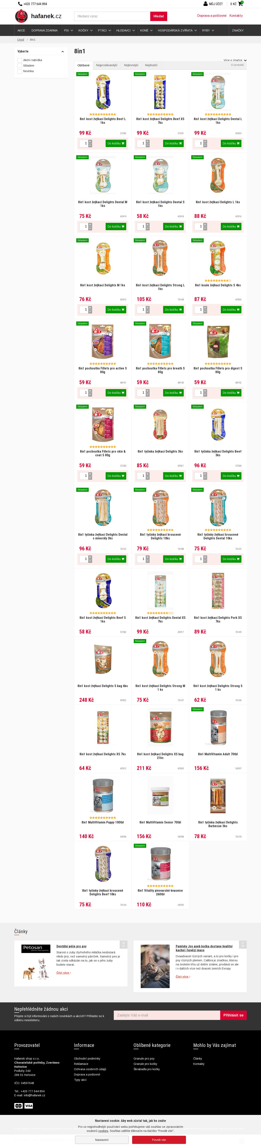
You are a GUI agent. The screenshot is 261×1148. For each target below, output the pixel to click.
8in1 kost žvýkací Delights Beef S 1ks (103, 619)
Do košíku (116, 143)
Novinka (26, 71)
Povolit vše (159, 1139)
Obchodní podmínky (87, 1058)
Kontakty (236, 15)
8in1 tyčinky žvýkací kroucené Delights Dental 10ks (217, 536)
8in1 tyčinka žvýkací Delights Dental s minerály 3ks (102, 536)
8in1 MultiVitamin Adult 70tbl (218, 754)
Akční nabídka (30, 60)
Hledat (159, 16)
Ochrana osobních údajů (90, 1069)
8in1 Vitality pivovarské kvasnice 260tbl (160, 892)
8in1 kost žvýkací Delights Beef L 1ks (103, 121)
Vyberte (23, 51)
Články (197, 1058)
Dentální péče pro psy (71, 946)
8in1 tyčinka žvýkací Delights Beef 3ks (217, 453)
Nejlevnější (131, 65)
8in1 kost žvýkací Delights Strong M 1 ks (160, 688)
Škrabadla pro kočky (147, 1069)
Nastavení (102, 1139)
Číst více (63, 972)
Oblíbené (83, 65)
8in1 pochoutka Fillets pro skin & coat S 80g (103, 453)
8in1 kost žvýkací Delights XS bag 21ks (160, 756)
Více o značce (235, 60)
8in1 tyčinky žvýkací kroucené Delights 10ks (160, 536)
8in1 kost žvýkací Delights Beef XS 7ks (160, 121)
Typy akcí (80, 1079)
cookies (103, 1130)
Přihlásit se (233, 1015)
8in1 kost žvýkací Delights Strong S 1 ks (217, 688)
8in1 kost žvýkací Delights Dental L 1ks (218, 121)
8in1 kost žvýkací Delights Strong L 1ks (160, 287)
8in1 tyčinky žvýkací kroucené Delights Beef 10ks (102, 892)
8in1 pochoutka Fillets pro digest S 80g (218, 370)
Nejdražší (151, 65)
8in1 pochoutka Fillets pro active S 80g (103, 370)
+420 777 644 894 (32, 1091)
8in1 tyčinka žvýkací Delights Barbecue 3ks (218, 824)
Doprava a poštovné (212, 15)
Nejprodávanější (106, 65)
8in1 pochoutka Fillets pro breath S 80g (160, 370)
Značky (238, 30)
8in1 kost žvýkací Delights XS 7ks (103, 754)
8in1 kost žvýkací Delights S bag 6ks (102, 686)
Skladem (26, 66)
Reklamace (81, 1063)
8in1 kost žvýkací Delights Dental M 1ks (102, 204)
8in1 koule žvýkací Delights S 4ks (218, 285)
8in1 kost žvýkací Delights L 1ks (218, 202)
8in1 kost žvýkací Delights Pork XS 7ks (218, 619)
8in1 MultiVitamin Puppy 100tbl (103, 822)
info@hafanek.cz (34, 1095)
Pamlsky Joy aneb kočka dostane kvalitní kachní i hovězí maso (204, 948)
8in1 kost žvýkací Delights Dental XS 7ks (160, 619)
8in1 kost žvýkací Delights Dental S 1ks (160, 204)
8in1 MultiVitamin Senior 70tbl (160, 822)
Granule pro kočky (145, 1063)
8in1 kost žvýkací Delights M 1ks (102, 285)
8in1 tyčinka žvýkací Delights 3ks (160, 451)
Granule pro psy (144, 1058)
